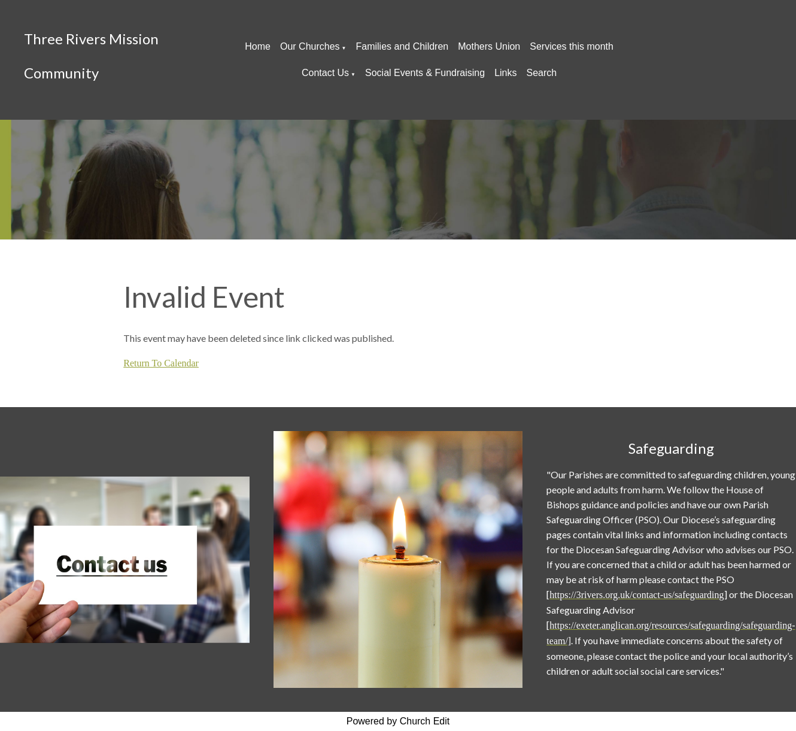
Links (505, 73)
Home (258, 46)
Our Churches (310, 46)
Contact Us (325, 73)
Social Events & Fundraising (425, 73)
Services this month (571, 46)
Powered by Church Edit (398, 721)
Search (541, 73)
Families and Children (402, 46)
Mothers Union (489, 46)
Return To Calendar (161, 363)
